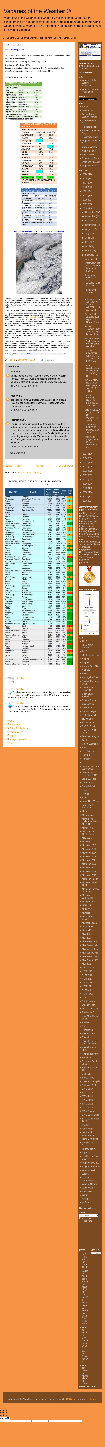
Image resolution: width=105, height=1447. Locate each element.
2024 (85, 182)
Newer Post (13, 465)
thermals (33, 317)
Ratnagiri (86, 1057)
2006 (85, 501)
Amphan (86, 662)
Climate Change (90, 700)
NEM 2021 (87, 986)
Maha (85, 811)
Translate (85, 1221)
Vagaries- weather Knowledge (91, 90)
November (90, 216)
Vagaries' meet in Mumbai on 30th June (85, 1374)
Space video (88, 1077)
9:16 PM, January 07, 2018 (23, 410)
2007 (85, 496)
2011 (85, 479)
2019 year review (90, 655)
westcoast (87, 1191)
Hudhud (86, 755)
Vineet (12, 743)
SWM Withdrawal (90, 1115)
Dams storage (89, 711)
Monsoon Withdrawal (87, 896)
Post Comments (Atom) (29, 472)
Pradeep (86, 1022)
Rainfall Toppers (90, 1054)
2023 (85, 187)
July (87, 233)
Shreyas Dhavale (17, 739)
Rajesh (12, 735)
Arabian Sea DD (90, 666)
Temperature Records (88, 1143)
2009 (85, 488)
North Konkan (88, 1001)
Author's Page (89, 151)
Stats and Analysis (91, 162)
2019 (85, 204)
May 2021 (87, 838)
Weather (86, 1174)
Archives (86, 670)
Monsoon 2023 (89, 867)
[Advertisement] (91, 1236)
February (90, 255)
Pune (84, 1026)
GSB (11, 721)
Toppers (86, 1152)
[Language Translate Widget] (88, 1215)
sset (12, 371)
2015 (85, 462)
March (88, 250)
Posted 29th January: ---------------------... (92, 292)
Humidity (86, 759)
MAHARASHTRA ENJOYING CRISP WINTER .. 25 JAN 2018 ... (92, 304)
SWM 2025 (87, 1107)
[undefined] (7, 1418)
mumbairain (87, 926)
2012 (85, 475)
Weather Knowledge (87, 1179)
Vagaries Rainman (91, 1166)
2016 (85, 458)
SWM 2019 (87, 1096)
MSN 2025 (87, 909)
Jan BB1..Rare (89, 779)
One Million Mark (90, 1008)
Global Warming (90, 744)
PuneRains (87, 1030)
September (91, 225)
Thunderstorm (89, 1149)
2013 (85, 471)
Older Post (66, 465)
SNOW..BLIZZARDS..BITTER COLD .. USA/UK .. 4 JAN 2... (92, 415)
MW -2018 (87, 934)
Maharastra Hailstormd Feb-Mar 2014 (90, 821)
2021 (85, 195)
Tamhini (86, 1125)
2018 (85, 208)
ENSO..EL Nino (89, 726)
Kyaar (85, 797)
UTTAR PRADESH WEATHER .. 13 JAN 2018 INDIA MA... (92, 355)
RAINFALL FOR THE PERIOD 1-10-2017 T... (92, 428)
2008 (85, 492)
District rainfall (89, 715)
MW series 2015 (90, 949)
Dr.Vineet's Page (90, 137)
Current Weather (90, 147)
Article (85, 673)
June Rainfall (88, 786)
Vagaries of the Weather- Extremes (89, 83)
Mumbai (86, 913)
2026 (85, 174)
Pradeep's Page (90, 127)
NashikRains (88, 967)
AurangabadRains (91, 677)
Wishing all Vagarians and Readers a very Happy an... (92, 442)
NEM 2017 (87, 979)
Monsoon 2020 (89, 856)
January (89, 259)
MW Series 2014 (90, 945)
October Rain (88, 1005)
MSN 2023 (87, 905)
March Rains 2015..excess (88, 832)
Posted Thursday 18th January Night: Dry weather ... (92, 330)
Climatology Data (90, 158)
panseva (14, 442)
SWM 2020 (87, 1100)
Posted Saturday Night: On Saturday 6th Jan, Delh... (92, 400)
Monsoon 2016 (89, 849)
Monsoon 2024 (89, 871)
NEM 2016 (87, 975)
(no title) (20, 678)
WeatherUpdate (89, 1184)
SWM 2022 (87, 1104)
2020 (85, 200)
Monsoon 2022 (89, 864)
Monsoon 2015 (89, 845)
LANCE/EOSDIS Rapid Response (29, 354)
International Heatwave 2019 (89, 773)
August (89, 229)
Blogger (92, 1399)
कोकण (85, 1195)
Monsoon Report (90, 879)
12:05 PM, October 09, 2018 (24, 446)
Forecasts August (90, 736)
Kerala (85, 790)
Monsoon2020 (89, 901)
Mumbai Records (90, 923)
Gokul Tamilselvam (18, 728)
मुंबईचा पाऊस (87, 1202)
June (88, 238)
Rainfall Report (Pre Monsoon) (89, 1042)
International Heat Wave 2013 (90, 767)
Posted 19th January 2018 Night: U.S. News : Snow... (93, 318)
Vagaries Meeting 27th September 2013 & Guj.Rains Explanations (85, 1344)
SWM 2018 (87, 1092)
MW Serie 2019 (89, 941)
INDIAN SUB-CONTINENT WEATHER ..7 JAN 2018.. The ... (92, 385)
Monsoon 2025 (89, 875)
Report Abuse (87, 1208)
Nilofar (85, 997)
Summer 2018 (89, 1085)
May (87, 242)
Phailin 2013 (88, 1012)
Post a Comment (17, 453)
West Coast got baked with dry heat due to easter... (92, 267)
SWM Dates (88, 1111)
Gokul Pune (15, 724)
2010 (85, 484)
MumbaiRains (88, 930)
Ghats (85, 740)
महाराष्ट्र (85, 1199)
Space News (88, 154)
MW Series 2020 (90, 960)
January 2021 (88, 782)
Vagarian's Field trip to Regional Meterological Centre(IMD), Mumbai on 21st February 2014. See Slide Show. (85, 1297)
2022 (85, 191)
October (89, 220)
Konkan (85, 794)
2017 (85, 454)
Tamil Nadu (87, 1128)
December (90, 212)
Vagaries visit (88, 1170)
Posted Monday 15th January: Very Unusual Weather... (92, 342)
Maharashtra (88, 815)
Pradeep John (16, 732)
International (88, 110)
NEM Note (87, 990)
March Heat (87, 828)
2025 (85, 178)
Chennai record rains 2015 (89, 688)
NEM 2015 (87, 971)
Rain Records (88, 1033)
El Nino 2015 (88, 722)
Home (39, 465)
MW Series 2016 (90, 953)
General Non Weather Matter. (90, 115)
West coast (87, 1187)
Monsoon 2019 (89, 853)
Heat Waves (88, 751)
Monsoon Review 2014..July (90, 890)
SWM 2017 (87, 1089)
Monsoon (86, 841)
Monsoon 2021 (89, 860)
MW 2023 (86, 938)
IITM (84, 762)
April (87, 246)
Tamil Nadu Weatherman (88, 1133)
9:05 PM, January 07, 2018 (23, 386)
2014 (85, 466)
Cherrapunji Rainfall (87, 695)
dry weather (87, 719)
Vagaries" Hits (89, 165)
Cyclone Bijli (88, 707)
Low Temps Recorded (87, 806)
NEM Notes (87, 994)
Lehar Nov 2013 (90, 801)
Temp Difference (90, 1139)
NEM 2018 (87, 982)
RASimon (70, 1399)
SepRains (87, 1074)
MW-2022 (86, 964)
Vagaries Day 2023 (91, 1163)
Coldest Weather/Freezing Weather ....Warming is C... (93, 370)
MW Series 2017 (90, 956)
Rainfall (85, 1037)
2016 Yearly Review (87, 646)
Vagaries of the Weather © (37, 11)
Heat (84, 747)
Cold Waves (88, 704)
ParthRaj (15, 420)
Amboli (85, 659)
